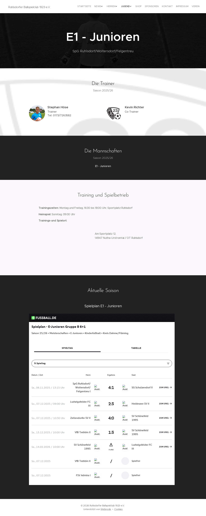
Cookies (118, 509)
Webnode (106, 509)
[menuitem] (167, 7)
